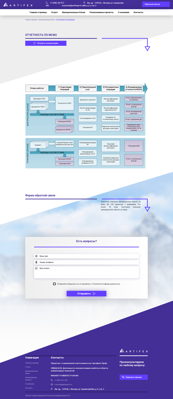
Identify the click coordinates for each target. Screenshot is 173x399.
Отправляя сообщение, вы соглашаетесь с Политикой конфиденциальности (88, 284)
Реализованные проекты (102, 12)
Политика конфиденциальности (58, 395)
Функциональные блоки (73, 12)
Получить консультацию (46, 43)
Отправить (86, 293)
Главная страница (38, 12)
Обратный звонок (152, 4)
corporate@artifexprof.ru (63, 384)
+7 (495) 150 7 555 (60, 379)
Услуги (54, 12)
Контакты (138, 12)
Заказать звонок (134, 376)
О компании (123, 12)
